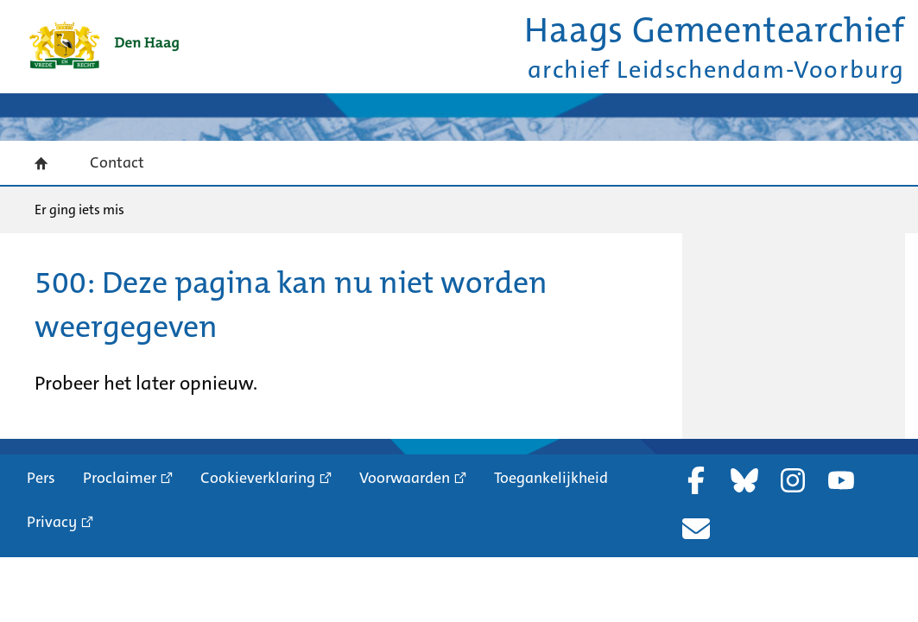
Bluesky (744, 480)
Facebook (696, 480)
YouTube (841, 480)
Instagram (793, 480)
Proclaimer (119, 477)
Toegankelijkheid (551, 477)
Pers (41, 477)
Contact (117, 162)
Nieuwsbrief (696, 529)
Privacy (52, 521)
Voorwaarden (404, 477)
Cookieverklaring (257, 477)
